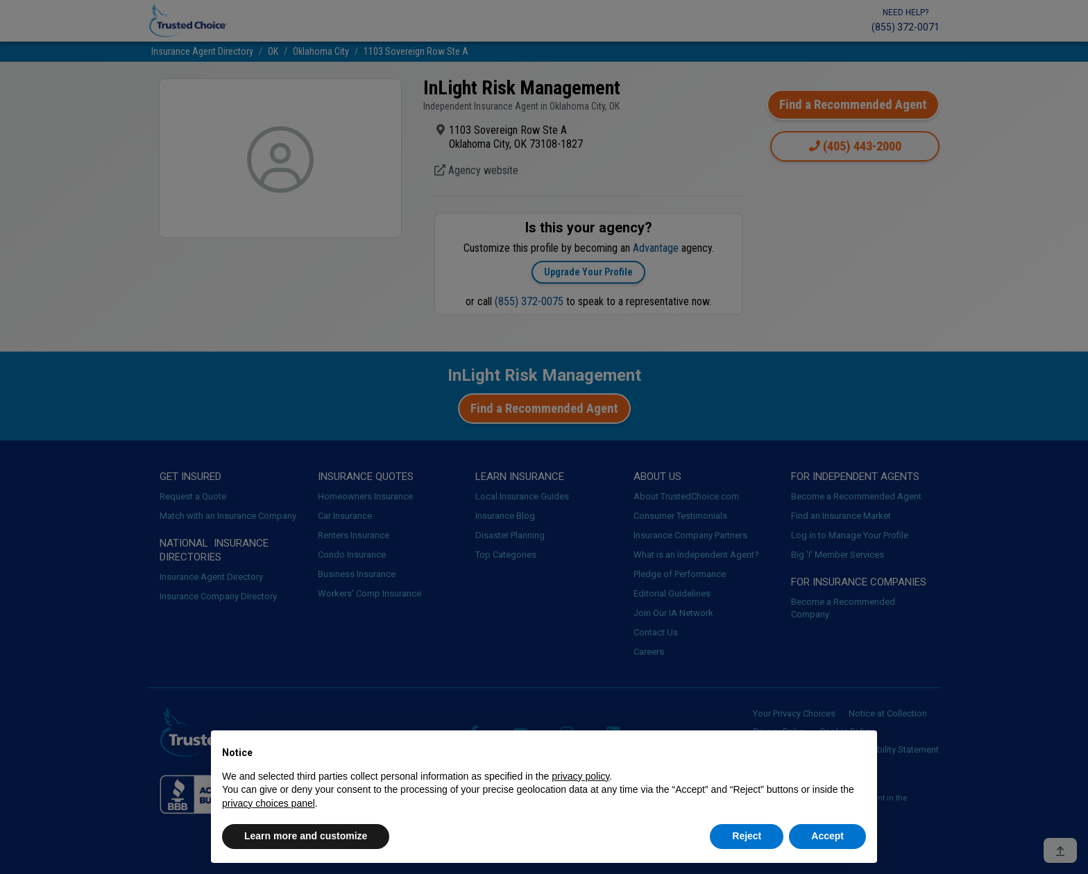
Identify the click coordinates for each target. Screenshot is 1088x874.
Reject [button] (746, 835)
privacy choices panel (268, 803)
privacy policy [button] (580, 776)
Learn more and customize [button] (305, 835)
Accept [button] (827, 835)
